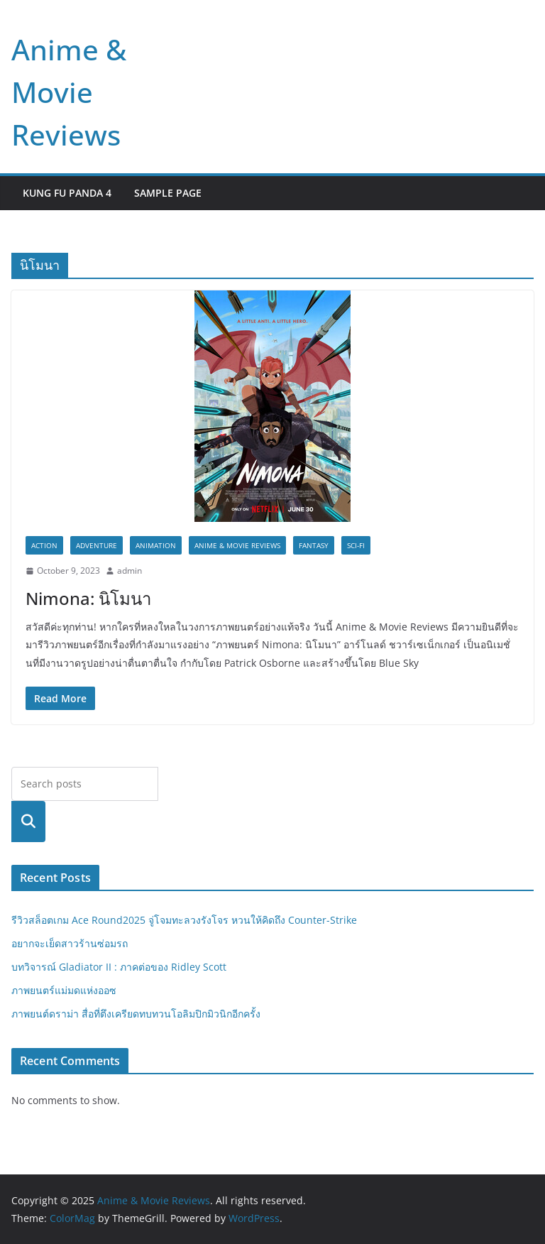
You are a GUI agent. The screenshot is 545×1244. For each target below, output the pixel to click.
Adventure (96, 545)
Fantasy (314, 545)
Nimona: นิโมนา (88, 598)
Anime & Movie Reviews (68, 92)
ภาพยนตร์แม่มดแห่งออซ (63, 990)
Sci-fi (356, 545)
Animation (156, 545)
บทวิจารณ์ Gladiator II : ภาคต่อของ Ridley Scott (118, 966)
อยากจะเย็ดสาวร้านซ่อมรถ (69, 943)
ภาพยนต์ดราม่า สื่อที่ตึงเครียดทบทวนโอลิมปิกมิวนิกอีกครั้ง (135, 1013)
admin (129, 570)
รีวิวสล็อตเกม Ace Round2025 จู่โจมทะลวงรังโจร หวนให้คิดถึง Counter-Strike (184, 920)
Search (28, 821)
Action (44, 545)
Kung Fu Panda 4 (67, 193)
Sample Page (168, 193)
